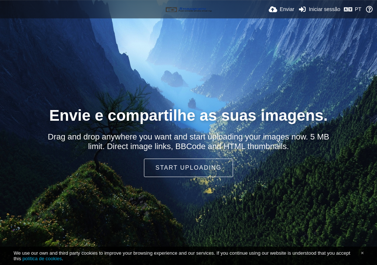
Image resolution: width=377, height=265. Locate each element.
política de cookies (42, 258)
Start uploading (188, 168)
